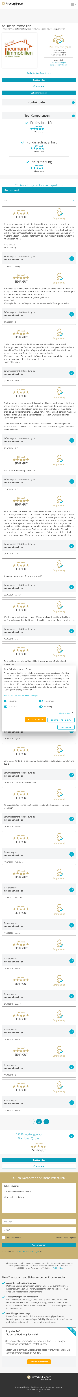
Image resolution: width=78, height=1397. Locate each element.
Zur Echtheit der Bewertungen (39, 73)
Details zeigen (64, 713)
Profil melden (58, 1268)
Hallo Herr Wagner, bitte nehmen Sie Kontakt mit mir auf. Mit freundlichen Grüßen (39, 1198)
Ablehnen (66, 727)
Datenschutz (50, 1387)
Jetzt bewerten (39, 80)
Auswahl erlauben (61, 720)
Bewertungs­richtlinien (22, 1387)
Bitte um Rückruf (13, 1237)
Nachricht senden (39, 1245)
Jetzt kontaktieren (39, 92)
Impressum (8, 695)
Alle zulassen (35, 719)
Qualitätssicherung (37, 1387)
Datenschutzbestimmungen (26, 695)
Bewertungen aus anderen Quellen (58, 63)
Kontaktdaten (51, 102)
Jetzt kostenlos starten (39, 1361)
